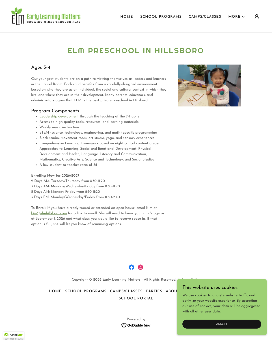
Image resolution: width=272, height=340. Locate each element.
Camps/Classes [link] (205, 17)
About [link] (172, 291)
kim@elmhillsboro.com (49, 213)
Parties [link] (154, 291)
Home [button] (55, 291)
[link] (46, 16)
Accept (221, 324)
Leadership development (59, 116)
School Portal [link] (136, 298)
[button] (236, 16)
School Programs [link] (160, 17)
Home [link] (126, 17)
